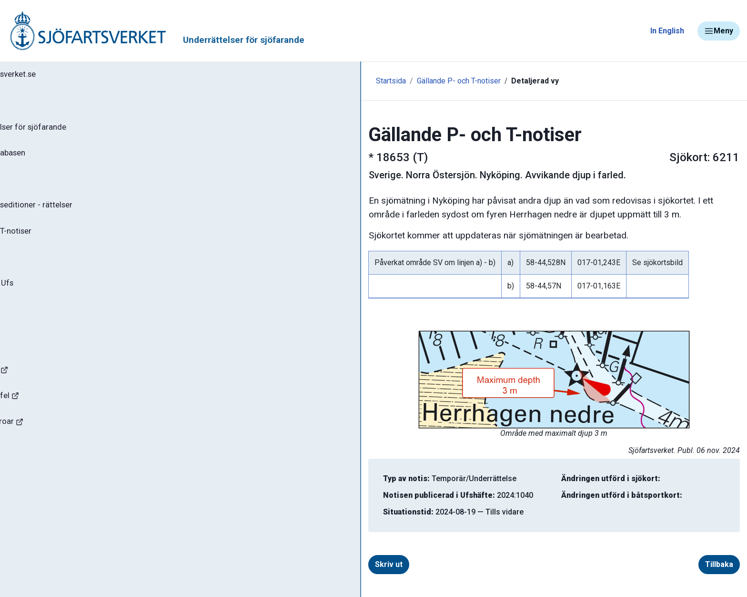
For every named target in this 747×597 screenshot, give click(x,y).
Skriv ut (252, 564)
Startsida (208, 80)
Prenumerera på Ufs (55, 299)
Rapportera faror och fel (57, 418)
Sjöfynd (27, 474)
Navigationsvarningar (52, 390)
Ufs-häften (38, 187)
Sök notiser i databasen (61, 159)
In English (667, 30)
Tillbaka (673, 564)
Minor (23, 502)
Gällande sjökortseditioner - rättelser (86, 215)
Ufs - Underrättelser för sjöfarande (82, 130)
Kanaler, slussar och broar (61, 446)
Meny (718, 31)
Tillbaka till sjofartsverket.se (67, 76)
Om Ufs (31, 327)
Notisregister (42, 271)
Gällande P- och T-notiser (64, 243)
